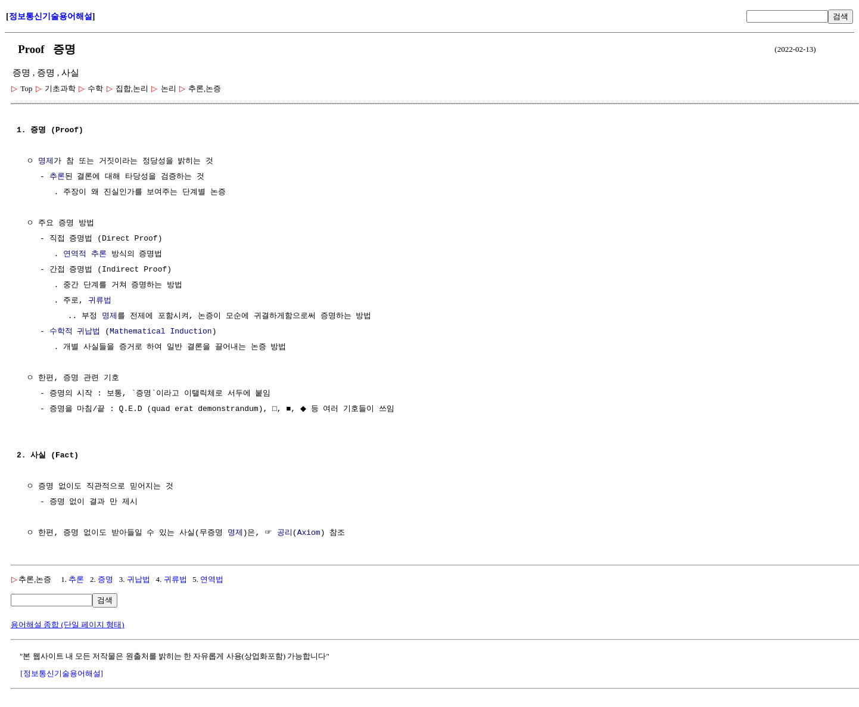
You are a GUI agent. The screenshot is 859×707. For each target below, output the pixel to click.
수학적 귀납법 (75, 331)
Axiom (308, 533)
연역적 (74, 254)
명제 (46, 161)
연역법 (211, 579)
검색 (840, 16)
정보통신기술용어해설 (50, 16)
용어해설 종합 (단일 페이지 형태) (68, 624)
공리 (284, 533)
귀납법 (138, 579)
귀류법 (99, 300)
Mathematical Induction (161, 331)
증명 (105, 579)
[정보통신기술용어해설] (61, 673)
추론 (57, 177)
